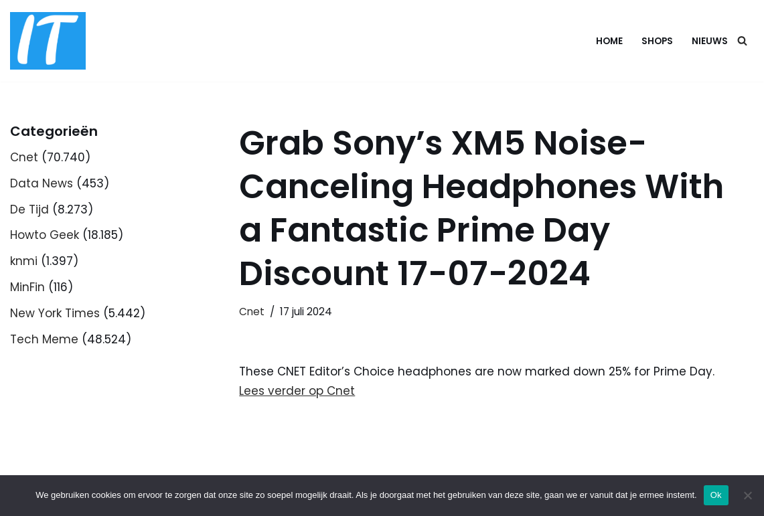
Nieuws (710, 41)
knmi (23, 261)
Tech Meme (44, 339)
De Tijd (29, 209)
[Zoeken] (742, 40)
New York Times (55, 313)
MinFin (27, 287)
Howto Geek (44, 235)
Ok (716, 495)
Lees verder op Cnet (297, 391)
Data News (41, 183)
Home (609, 41)
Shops (657, 41)
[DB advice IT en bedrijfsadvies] (48, 41)
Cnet (24, 157)
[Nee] (747, 495)
